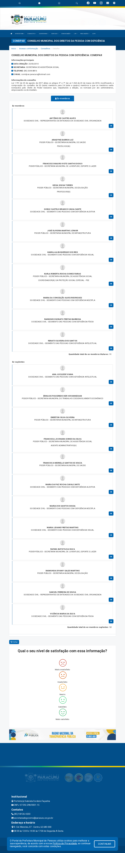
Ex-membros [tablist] (62, 98)
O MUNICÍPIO (31, 33)
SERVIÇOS (54, 33)
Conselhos (45, 48)
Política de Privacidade (65, 843)
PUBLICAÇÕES (84, 33)
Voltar (14, 642)
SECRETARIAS (43, 33)
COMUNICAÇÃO (66, 33)
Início (13, 48)
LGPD (93, 33)
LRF (75, 33)
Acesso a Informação (28, 48)
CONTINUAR (104, 844)
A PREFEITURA (19, 33)
